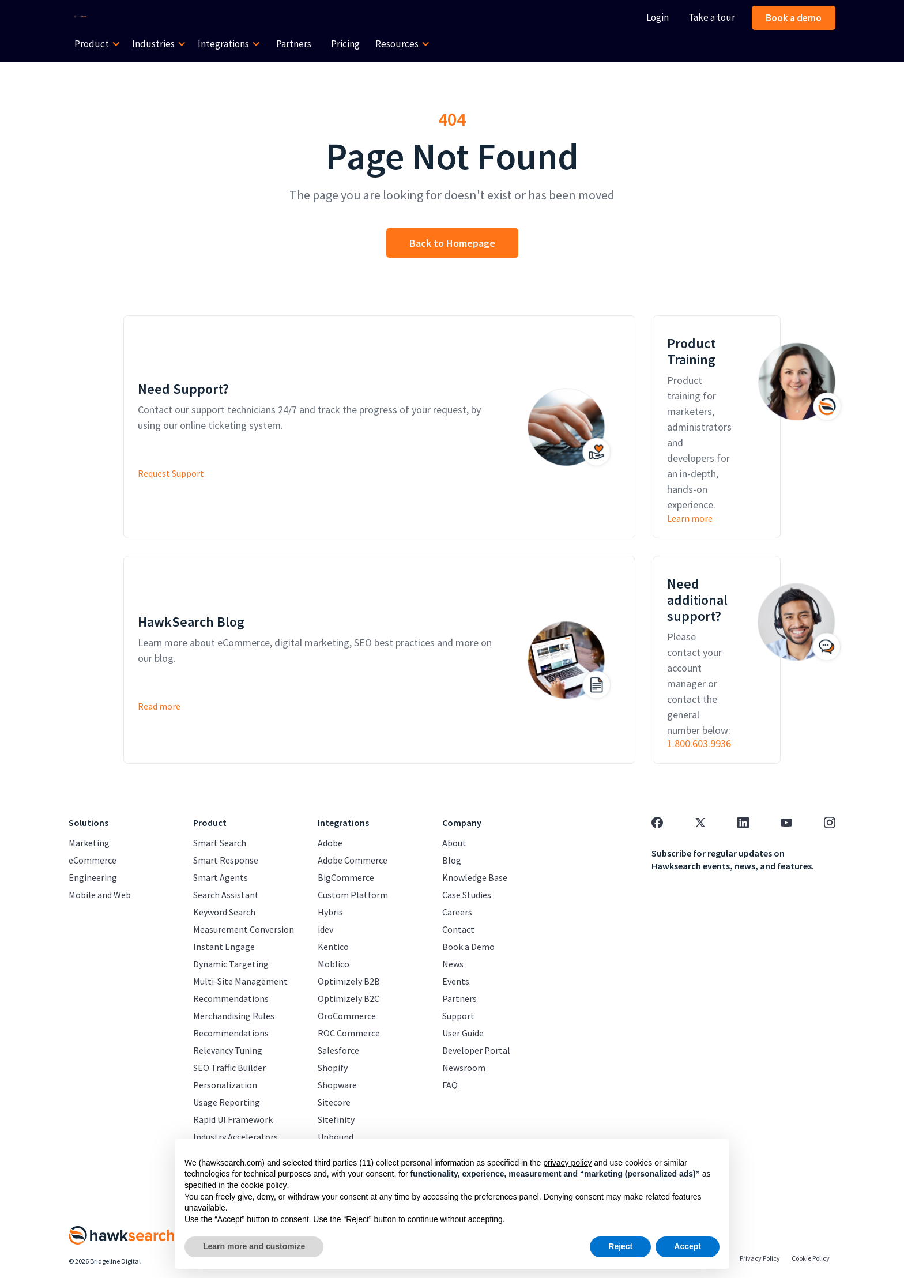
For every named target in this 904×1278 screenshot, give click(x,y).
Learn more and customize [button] (254, 1246)
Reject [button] (620, 1246)
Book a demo (794, 18)
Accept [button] (687, 1246)
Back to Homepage (452, 243)
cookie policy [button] (263, 1185)
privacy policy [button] (567, 1162)
